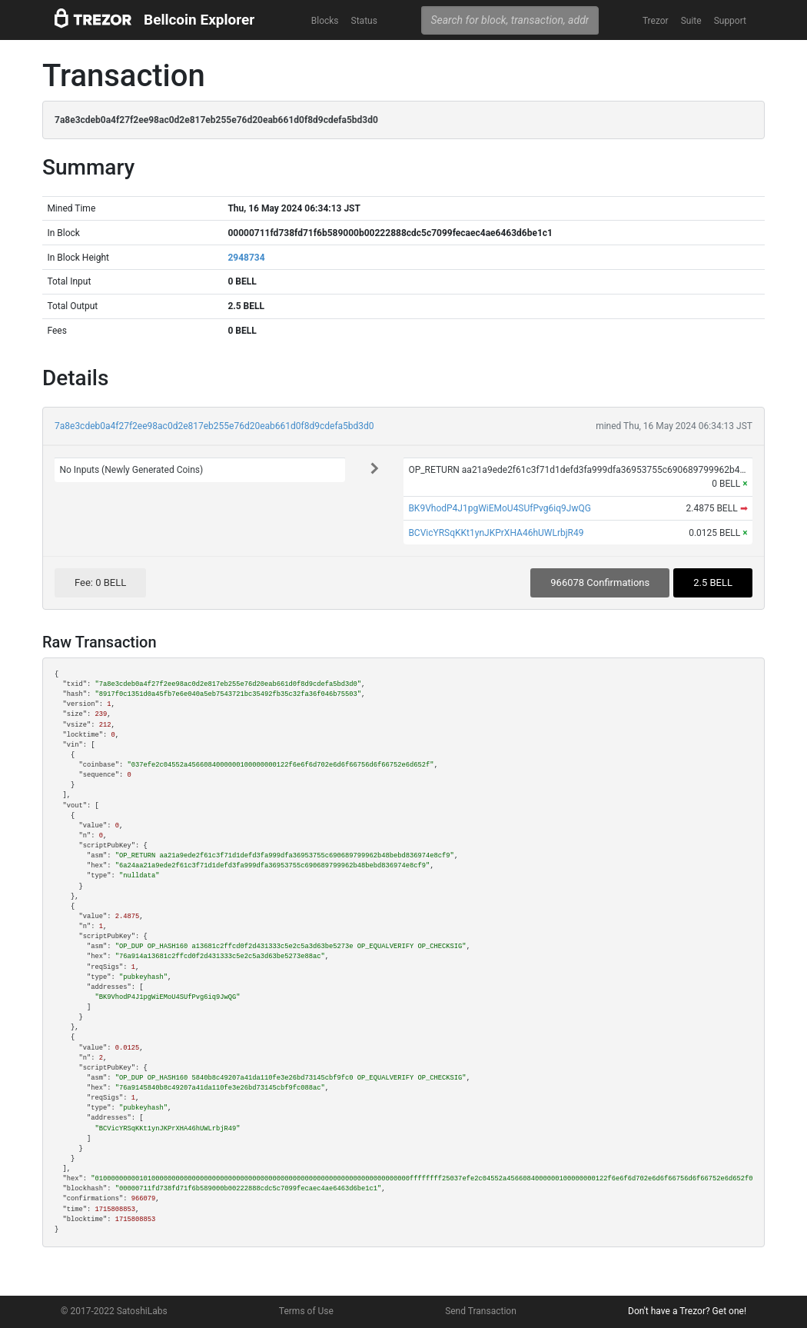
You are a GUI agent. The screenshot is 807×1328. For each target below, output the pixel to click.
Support (730, 20)
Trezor (656, 20)
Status (364, 20)
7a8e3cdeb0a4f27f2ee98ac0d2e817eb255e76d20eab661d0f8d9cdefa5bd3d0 (214, 426)
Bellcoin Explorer (199, 19)
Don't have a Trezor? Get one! (687, 1311)
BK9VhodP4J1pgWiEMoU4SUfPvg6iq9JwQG (499, 508)
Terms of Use (306, 1311)
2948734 (245, 257)
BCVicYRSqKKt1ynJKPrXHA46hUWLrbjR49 (495, 533)
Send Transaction (480, 1311)
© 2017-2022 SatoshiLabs (114, 1311)
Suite (691, 20)
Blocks (325, 20)
